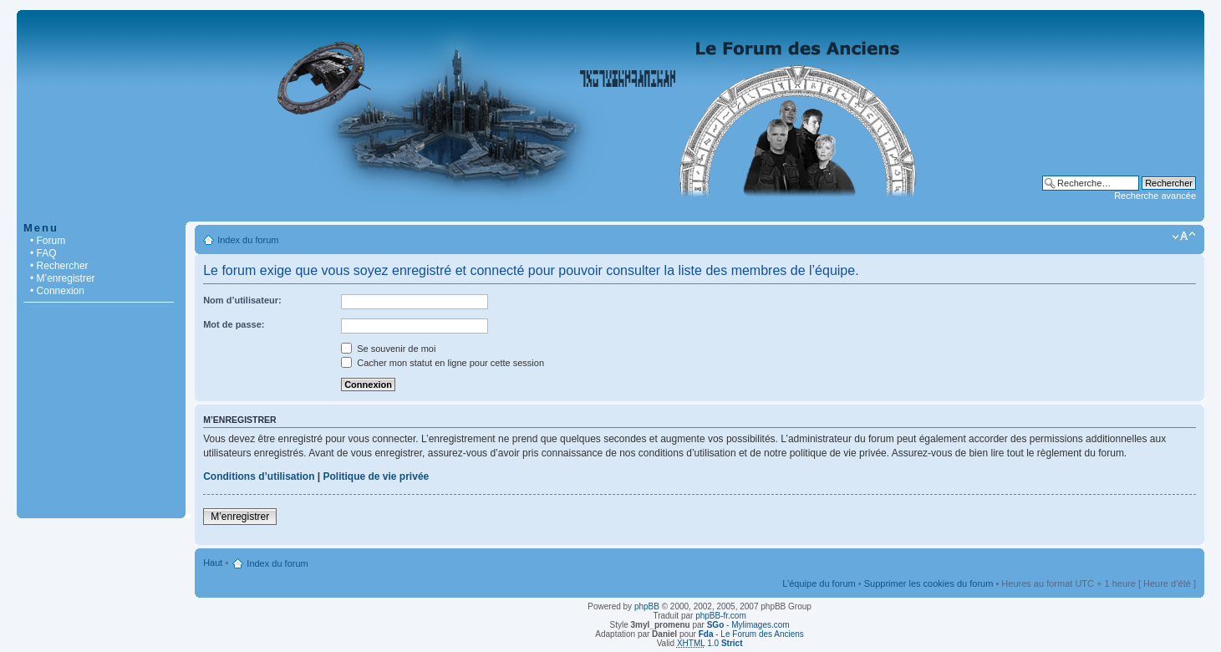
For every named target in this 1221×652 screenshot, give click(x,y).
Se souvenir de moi (388, 349)
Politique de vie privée (376, 476)
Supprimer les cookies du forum (929, 583)
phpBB (646, 606)
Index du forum (247, 240)
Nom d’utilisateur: (242, 300)
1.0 (710, 643)
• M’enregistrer (62, 278)
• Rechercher (59, 266)
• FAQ (43, 253)
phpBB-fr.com (720, 615)
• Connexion (57, 291)
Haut (212, 563)
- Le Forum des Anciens (751, 634)
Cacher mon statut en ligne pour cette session (442, 363)
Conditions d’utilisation (258, 476)
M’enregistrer (240, 516)
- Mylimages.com (748, 624)
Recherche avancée (1155, 196)
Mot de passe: (233, 324)
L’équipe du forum (818, 583)
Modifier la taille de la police (1184, 236)
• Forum (47, 241)
